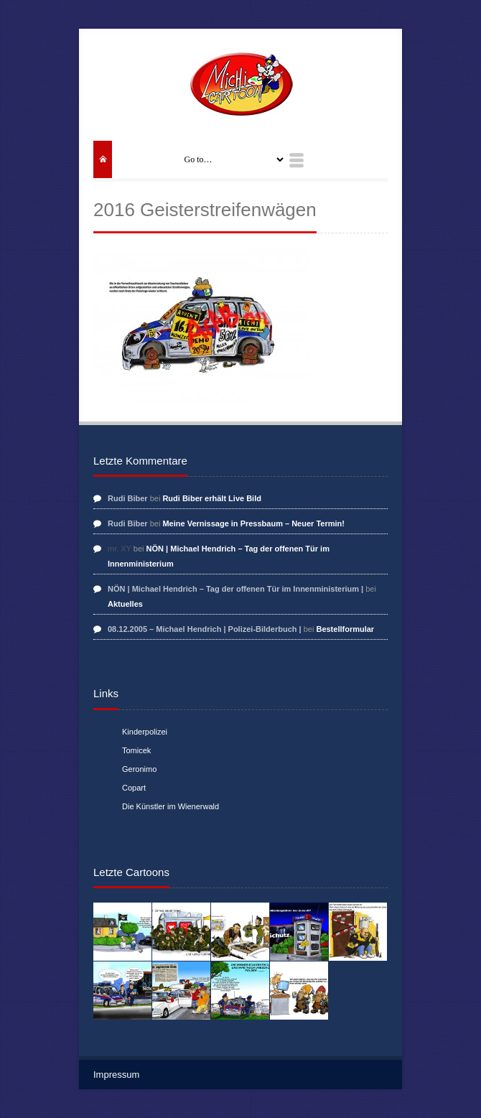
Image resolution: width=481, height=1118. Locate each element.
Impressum (116, 1074)
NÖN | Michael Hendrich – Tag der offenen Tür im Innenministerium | (235, 588)
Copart (134, 787)
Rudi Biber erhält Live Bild (211, 498)
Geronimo (139, 769)
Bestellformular (345, 629)
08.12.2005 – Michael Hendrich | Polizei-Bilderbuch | (205, 629)
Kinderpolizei (144, 731)
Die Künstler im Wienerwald (170, 806)
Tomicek (136, 750)
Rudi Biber (128, 498)
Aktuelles (125, 604)
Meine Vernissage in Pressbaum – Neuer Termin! (253, 523)
